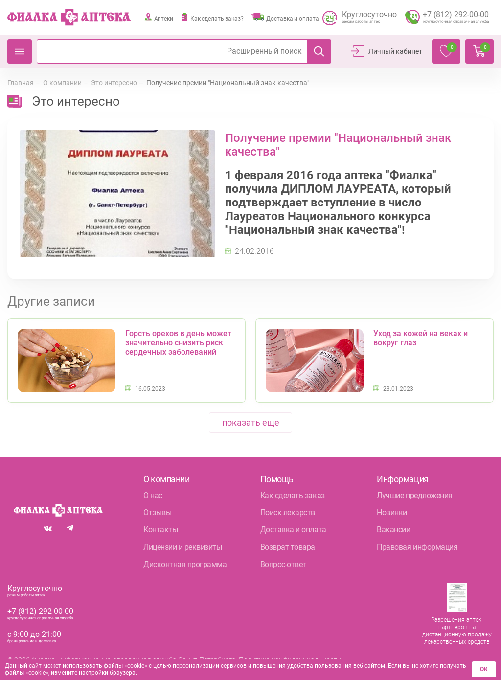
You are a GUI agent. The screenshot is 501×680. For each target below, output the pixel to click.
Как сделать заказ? (212, 17)
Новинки (392, 512)
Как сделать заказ (292, 495)
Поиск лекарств (287, 512)
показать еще (250, 422)
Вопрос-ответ (283, 564)
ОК (484, 670)
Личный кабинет (395, 51)
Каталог (19, 51)
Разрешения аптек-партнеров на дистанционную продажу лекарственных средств (457, 630)
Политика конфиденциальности (290, 660)
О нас (152, 495)
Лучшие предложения (414, 495)
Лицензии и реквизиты (182, 547)
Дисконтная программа (185, 564)
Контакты (160, 529)
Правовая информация (417, 547)
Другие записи (51, 301)
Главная (20, 83)
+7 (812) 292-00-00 (40, 611)
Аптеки (158, 17)
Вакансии (393, 529)
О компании (62, 83)
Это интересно (114, 83)
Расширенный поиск (264, 50)
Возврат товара (287, 547)
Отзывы (157, 512)
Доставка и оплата (285, 17)
